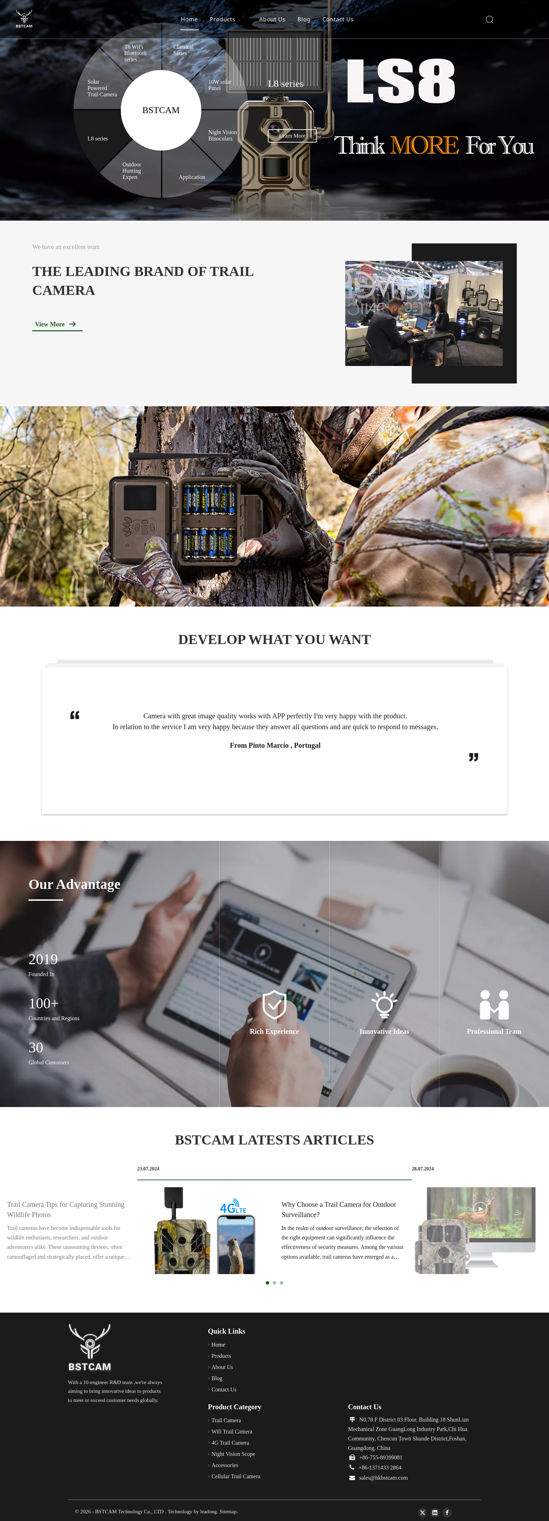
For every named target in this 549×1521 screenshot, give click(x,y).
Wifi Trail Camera (233, 1431)
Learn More (292, 136)
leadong (208, 1511)
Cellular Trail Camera (235, 1476)
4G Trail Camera (231, 1443)
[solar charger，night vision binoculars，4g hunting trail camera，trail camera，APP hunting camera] (274, 506)
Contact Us (338, 19)
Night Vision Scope (233, 1454)
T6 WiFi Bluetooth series (135, 53)
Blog (304, 19)
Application (193, 177)
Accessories (224, 1465)
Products (222, 19)
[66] (90, 1348)
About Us (272, 19)
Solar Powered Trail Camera (102, 88)
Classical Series (183, 50)
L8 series (98, 138)
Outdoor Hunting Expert (132, 170)
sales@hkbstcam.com (383, 1478)
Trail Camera (228, 1420)
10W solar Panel (219, 85)
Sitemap (228, 1511)
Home (189, 19)
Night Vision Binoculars (222, 135)
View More (49, 324)
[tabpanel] (274, 1220)
